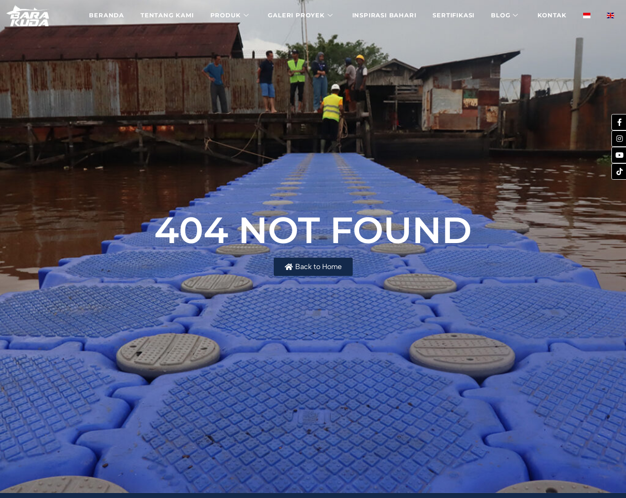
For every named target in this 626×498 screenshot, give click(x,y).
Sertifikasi (454, 15)
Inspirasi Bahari (384, 15)
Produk (229, 15)
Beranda (106, 15)
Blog (504, 15)
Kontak (552, 15)
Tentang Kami (167, 15)
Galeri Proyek (300, 15)
